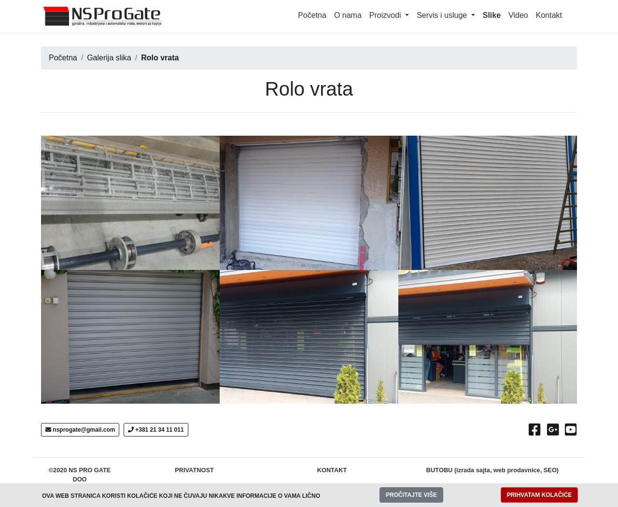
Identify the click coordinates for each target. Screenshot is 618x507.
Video (518, 15)
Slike (492, 15)
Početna (312, 15)
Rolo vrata (160, 58)
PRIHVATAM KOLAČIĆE (539, 495)
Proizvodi (386, 15)
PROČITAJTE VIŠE (411, 495)
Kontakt (549, 15)
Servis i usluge (443, 15)
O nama (348, 15)
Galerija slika (109, 58)
